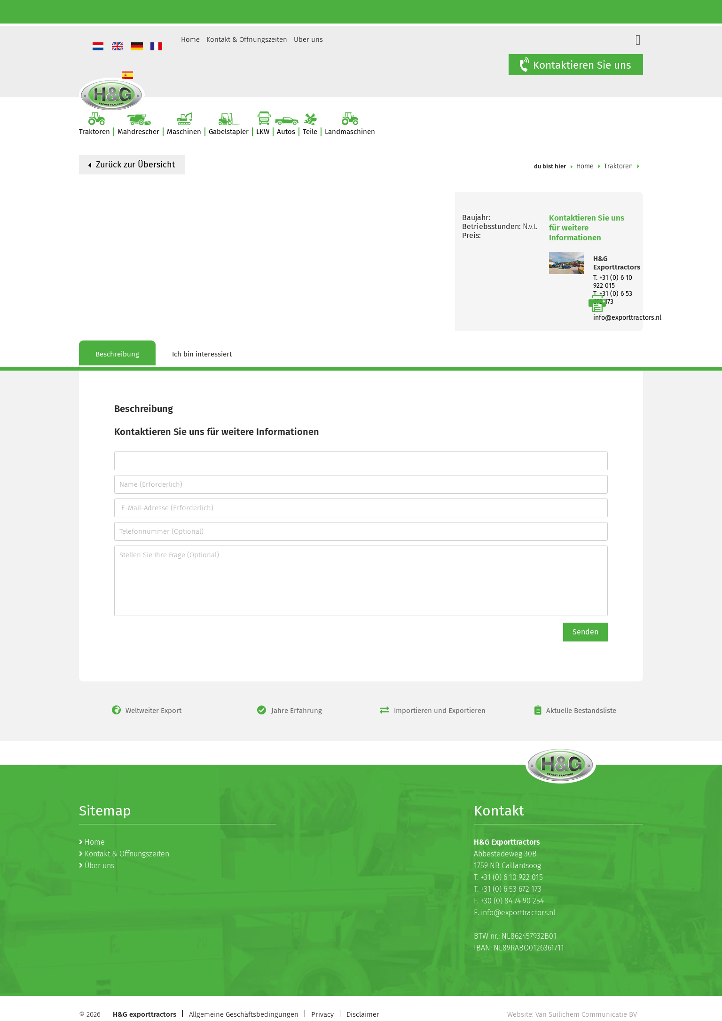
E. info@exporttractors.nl (515, 912)
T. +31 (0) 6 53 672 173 (508, 889)
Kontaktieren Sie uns (574, 64)
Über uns (308, 39)
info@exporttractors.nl (627, 318)
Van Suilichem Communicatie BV (586, 1014)
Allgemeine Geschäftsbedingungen (243, 1014)
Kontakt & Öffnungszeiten (246, 39)
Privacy (322, 1014)
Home (190, 39)
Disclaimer (362, 1014)
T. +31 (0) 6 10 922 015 (612, 282)
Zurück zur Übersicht (131, 164)
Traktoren (618, 166)
